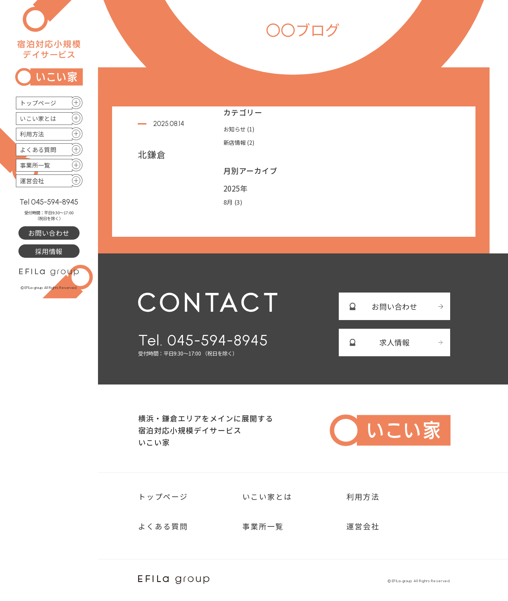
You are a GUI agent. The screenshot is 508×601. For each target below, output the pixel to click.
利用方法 (32, 134)
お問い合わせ (48, 233)
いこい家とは (38, 118)
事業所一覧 (35, 165)
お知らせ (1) (239, 129)
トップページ (38, 102)
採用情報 (49, 251)
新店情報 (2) (239, 142)
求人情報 (394, 342)
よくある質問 (38, 149)
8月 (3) (232, 202)
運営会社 (32, 180)
